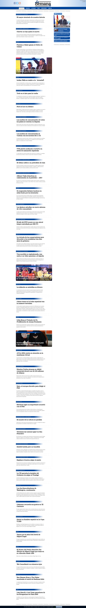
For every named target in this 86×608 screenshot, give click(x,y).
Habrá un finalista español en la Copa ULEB (30, 520)
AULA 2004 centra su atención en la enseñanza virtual (30, 354)
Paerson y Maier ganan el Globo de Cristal (29, 46)
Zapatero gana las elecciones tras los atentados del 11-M (62, 25)
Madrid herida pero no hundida (28, 447)
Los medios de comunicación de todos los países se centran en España (31, 121)
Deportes (43, 8)
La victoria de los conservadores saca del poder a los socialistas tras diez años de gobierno (30, 239)
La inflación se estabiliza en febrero (29, 287)
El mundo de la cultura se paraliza (29, 420)
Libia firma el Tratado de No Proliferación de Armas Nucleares (29, 321)
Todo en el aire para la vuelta (27, 93)
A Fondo (33, 8)
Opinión (28, 8)
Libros (50, 8)
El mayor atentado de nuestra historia (31, 17)
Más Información (59, 606)
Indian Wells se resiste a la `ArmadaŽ (30, 80)
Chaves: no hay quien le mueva (28, 32)
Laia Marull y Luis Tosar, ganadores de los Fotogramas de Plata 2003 (31, 593)
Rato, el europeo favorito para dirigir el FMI (31, 387)
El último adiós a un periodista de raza (31, 163)
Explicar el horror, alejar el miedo (29, 460)
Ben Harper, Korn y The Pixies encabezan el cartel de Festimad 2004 (30, 578)
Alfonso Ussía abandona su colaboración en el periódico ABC (30, 177)
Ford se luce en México (25, 107)
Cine (38, 8)
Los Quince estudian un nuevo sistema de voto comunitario (31, 208)
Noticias (21, 8)
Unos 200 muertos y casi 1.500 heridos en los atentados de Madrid (30, 278)
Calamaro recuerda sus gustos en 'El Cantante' (30, 505)
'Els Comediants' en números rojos (29, 564)
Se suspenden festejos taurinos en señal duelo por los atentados (29, 192)
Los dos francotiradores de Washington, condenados (26, 489)
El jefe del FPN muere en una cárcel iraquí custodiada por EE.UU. (30, 223)
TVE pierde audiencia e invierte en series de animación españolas (29, 150)
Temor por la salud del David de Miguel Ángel (28, 535)
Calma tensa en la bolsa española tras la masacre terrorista (30, 302)
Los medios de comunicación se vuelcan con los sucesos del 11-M (29, 135)
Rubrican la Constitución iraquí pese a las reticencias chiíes (30, 344)
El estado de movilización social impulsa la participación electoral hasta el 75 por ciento (61, 34)
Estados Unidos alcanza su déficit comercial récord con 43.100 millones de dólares (30, 371)
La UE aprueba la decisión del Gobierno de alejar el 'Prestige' (28, 474)
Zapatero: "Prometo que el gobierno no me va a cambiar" (61, 38)
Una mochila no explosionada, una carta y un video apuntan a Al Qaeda (30, 255)
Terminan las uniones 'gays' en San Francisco (29, 433)
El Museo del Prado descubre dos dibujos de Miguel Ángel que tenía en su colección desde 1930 (30, 551)
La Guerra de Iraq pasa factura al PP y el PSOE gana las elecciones (30, 71)
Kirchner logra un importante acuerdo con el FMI (31, 405)
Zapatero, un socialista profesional (60, 40)
